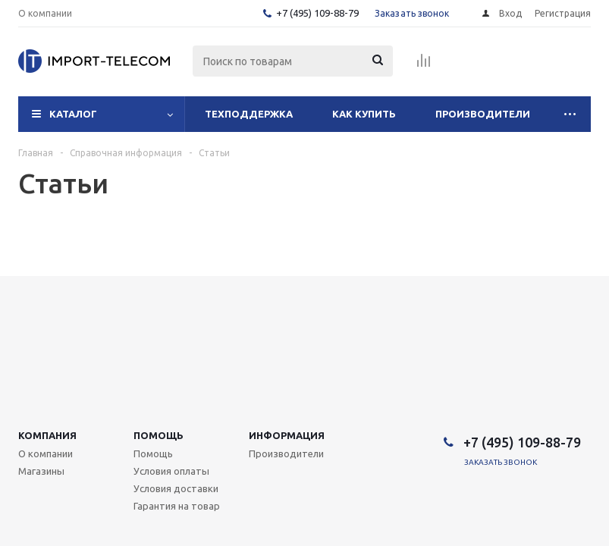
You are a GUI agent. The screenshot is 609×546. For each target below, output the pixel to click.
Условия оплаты (171, 471)
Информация (287, 435)
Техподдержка (249, 113)
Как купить (364, 113)
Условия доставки (175, 488)
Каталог (73, 113)
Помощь (158, 435)
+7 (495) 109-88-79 (317, 13)
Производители (482, 113)
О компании (45, 453)
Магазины (41, 471)
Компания (47, 435)
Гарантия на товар (176, 505)
